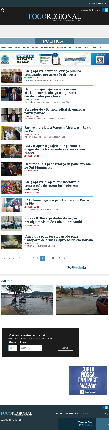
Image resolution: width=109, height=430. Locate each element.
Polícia (94, 47)
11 (53, 258)
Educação (35, 47)
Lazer (70, 47)
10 (47, 258)
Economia (26, 47)
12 (58, 258)
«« (4, 258)
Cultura (17, 47)
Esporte (44, 47)
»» (80, 258)
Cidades (9, 47)
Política (86, 47)
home (3, 47)
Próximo (66, 348)
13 (64, 258)
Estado (51, 47)
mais (50, 421)
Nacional (78, 47)
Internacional (61, 47)
